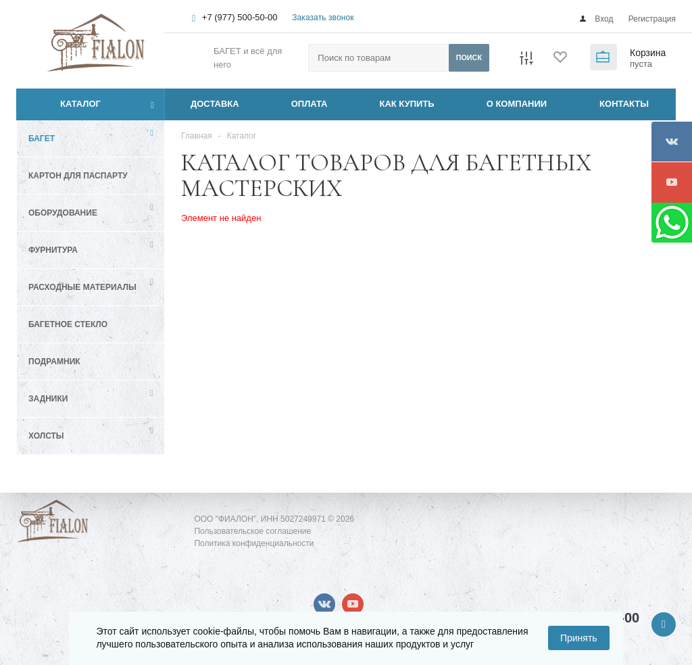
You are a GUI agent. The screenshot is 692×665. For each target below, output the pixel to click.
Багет (41, 138)
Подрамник (54, 361)
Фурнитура (53, 250)
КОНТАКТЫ (624, 104)
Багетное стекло (67, 324)
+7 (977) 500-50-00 (240, 17)
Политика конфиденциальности (254, 543)
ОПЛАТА (309, 104)
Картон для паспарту (78, 175)
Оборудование (62, 213)
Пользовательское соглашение (252, 531)
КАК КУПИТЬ (407, 104)
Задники (48, 398)
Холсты (46, 436)
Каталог (65, 104)
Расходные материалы (82, 287)
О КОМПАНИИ (517, 104)
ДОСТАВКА (215, 104)
